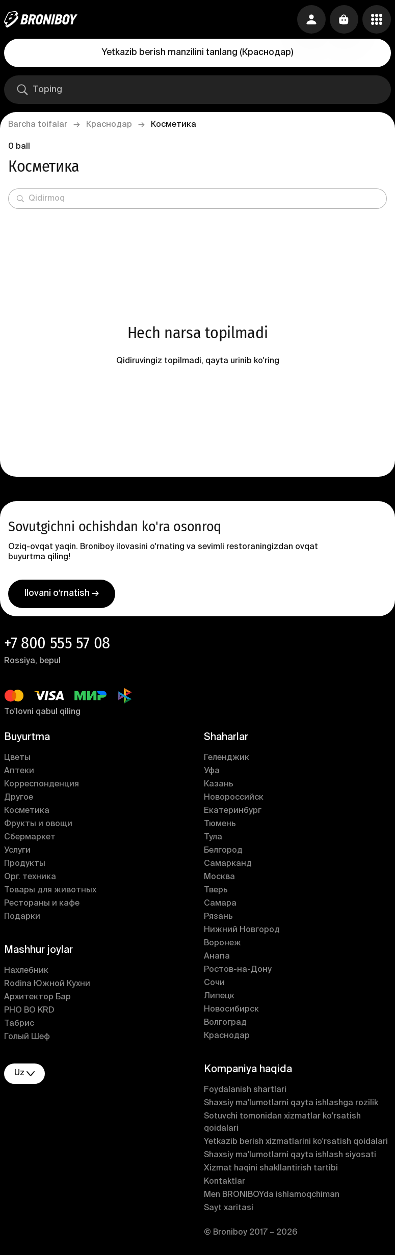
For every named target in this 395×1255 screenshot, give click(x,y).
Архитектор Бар (37, 997)
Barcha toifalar (37, 125)
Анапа (217, 956)
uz (24, 1073)
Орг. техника (30, 877)
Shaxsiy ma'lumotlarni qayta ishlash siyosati (290, 1155)
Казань (218, 784)
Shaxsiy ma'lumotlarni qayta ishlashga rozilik (291, 1103)
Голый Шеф (27, 1037)
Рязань (218, 917)
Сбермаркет (30, 837)
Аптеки (19, 771)
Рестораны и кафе (42, 903)
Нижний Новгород (242, 930)
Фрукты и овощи (38, 824)
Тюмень (220, 824)
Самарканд (228, 864)
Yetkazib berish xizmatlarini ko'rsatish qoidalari (296, 1142)
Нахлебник (26, 971)
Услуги (17, 851)
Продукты (24, 864)
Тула (213, 837)
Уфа (212, 771)
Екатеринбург (232, 811)
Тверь (216, 890)
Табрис (19, 1024)
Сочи (214, 983)
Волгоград (225, 1023)
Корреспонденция (41, 784)
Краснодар (109, 125)
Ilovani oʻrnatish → (61, 593)
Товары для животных (50, 890)
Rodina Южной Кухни (47, 984)
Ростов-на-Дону (238, 970)
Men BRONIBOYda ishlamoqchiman (271, 1195)
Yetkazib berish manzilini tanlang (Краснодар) (197, 52)
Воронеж (222, 943)
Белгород (223, 851)
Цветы (17, 758)
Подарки (22, 917)
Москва (219, 877)
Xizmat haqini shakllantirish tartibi (271, 1168)
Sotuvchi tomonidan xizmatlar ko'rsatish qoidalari (282, 1122)
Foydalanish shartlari (245, 1090)
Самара (220, 903)
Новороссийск (234, 798)
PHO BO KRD (29, 1010)
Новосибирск (231, 1009)
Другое (18, 798)
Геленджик (226, 758)
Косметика (26, 811)
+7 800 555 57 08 (57, 642)
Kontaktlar (224, 1182)
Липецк (219, 996)
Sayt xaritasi (228, 1208)
